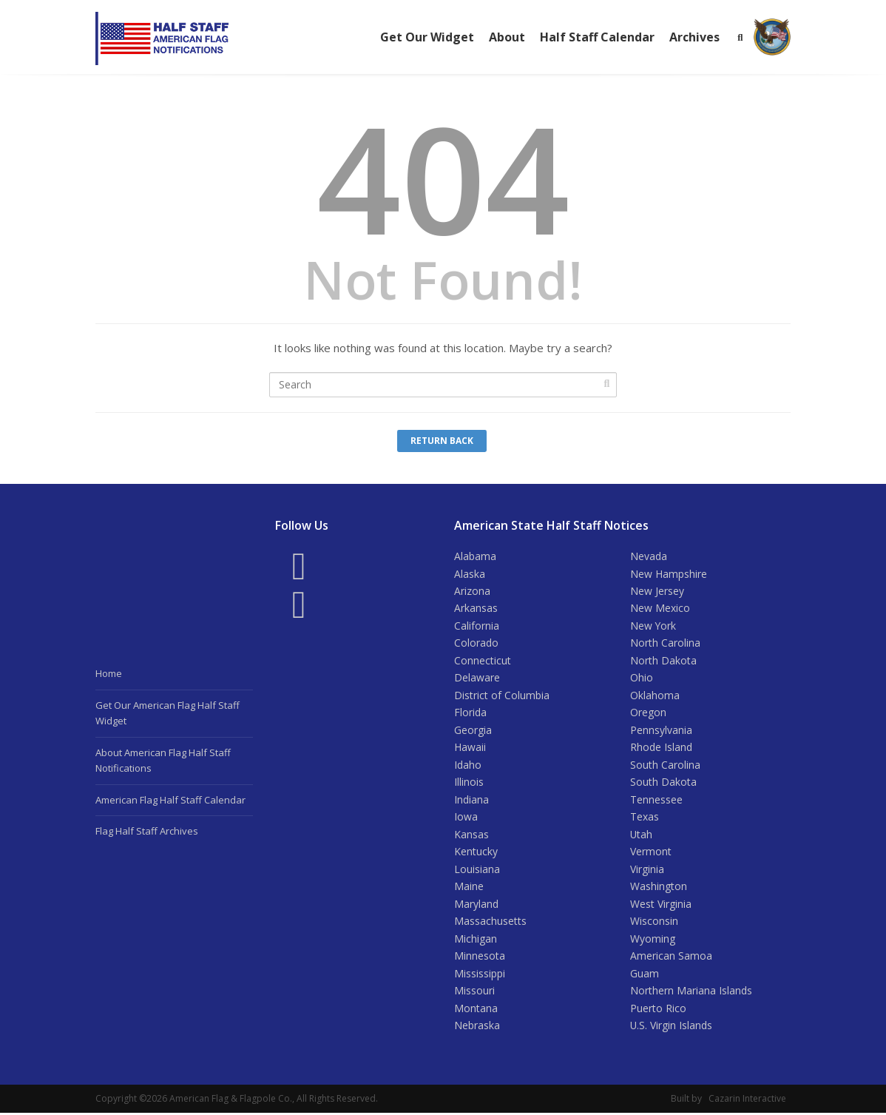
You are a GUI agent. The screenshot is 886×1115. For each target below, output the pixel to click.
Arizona (472, 591)
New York (653, 626)
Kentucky (476, 853)
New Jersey (657, 591)
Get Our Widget (427, 37)
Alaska (469, 574)
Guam (644, 975)
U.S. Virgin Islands (671, 1027)
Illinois (469, 783)
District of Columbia (501, 696)
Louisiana (477, 870)
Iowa (466, 818)
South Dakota (663, 783)
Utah (641, 836)
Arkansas (476, 609)
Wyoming (652, 940)
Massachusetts (490, 923)
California (476, 626)
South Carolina (665, 765)
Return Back (441, 440)
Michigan (475, 940)
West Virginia (660, 905)
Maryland (476, 905)
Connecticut (482, 661)
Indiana (471, 800)
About (507, 37)
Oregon (648, 713)
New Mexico (660, 609)
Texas (644, 818)
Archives (694, 37)
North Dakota (663, 661)
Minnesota (479, 958)
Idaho (467, 765)
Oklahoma (655, 696)
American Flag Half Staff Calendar (170, 799)
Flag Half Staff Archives (146, 831)
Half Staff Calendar (597, 37)
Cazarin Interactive (747, 1100)
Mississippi (479, 975)
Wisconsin (654, 923)
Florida (470, 713)
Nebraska (477, 1027)
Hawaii (470, 748)
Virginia (647, 870)
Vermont (651, 853)
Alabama (475, 556)
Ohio (641, 678)
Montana (476, 1010)
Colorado (476, 643)
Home (108, 673)
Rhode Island (661, 748)
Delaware (477, 678)
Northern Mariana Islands (691, 993)
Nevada (648, 556)
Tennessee (656, 800)
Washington (658, 887)
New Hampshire (668, 574)
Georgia (473, 731)
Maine (469, 887)
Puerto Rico (658, 1010)
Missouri (474, 993)
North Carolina (665, 643)
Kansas (471, 836)
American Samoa (671, 958)
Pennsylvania (661, 731)
